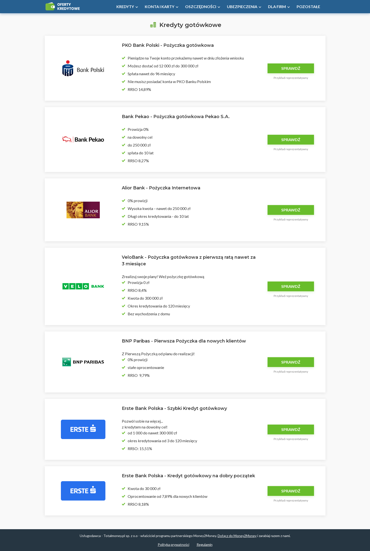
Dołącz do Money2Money (237, 536)
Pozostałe (308, 6)
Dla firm (277, 6)
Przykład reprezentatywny (291, 78)
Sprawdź (290, 68)
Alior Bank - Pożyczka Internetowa (161, 188)
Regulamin (205, 544)
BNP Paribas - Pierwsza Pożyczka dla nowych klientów (184, 341)
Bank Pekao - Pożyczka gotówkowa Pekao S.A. (176, 116)
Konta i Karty (159, 6)
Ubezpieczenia (242, 6)
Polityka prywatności (173, 544)
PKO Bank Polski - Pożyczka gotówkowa (168, 45)
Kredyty (125, 6)
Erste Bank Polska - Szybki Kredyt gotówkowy (174, 408)
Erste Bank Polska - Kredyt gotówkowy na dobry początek (188, 475)
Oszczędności (200, 6)
